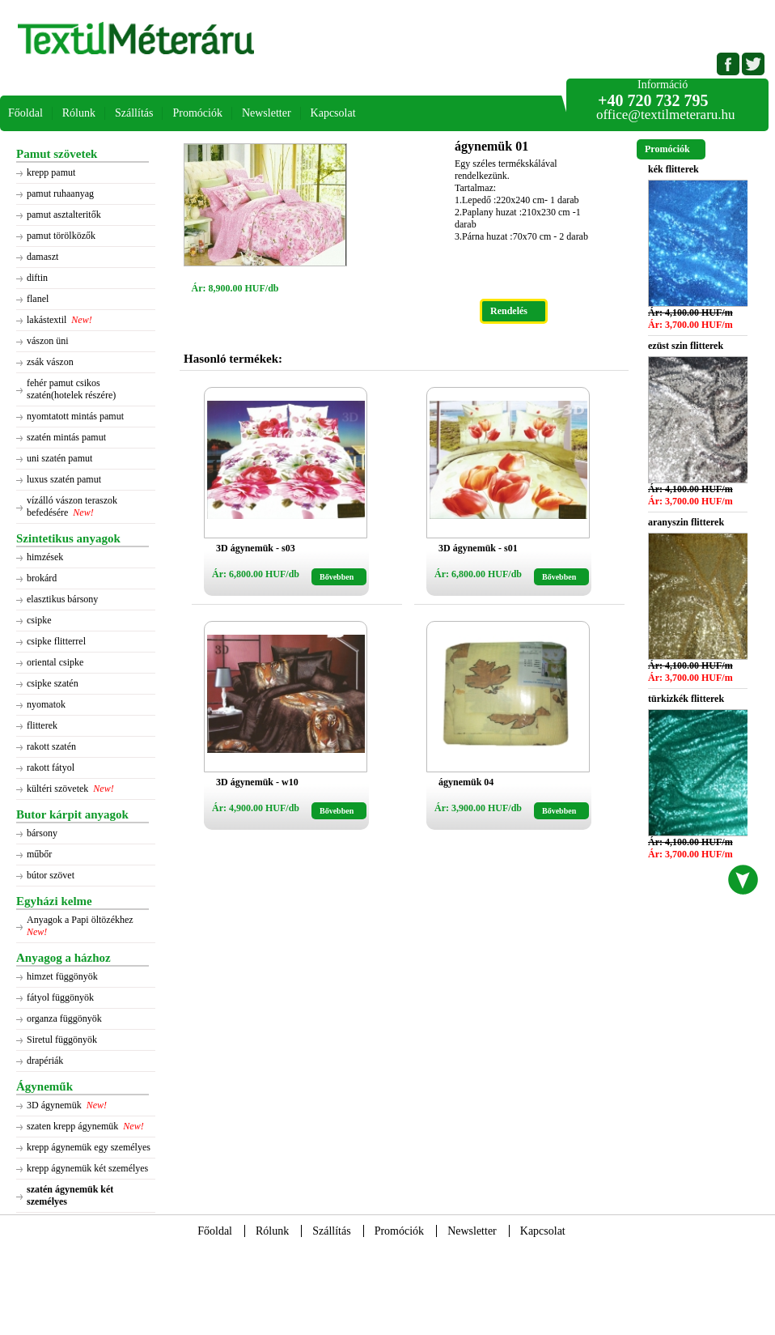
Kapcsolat (333, 113)
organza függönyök (64, 1018)
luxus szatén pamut (64, 479)
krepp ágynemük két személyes (87, 1168)
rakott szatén (51, 746)
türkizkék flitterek (686, 698)
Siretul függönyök (62, 1039)
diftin (37, 277)
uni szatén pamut (59, 458)
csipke (39, 620)
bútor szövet (50, 875)
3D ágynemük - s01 (478, 548)
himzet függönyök (62, 976)
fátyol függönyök (60, 997)
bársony (42, 833)
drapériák (45, 1060)
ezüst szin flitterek (685, 345)
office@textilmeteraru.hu (665, 114)
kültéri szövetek (57, 788)
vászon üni (48, 341)
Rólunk (78, 113)
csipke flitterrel (56, 641)
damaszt (42, 256)
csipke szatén (52, 683)
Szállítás (134, 113)
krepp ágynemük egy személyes (88, 1147)
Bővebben (337, 576)
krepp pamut (51, 172)
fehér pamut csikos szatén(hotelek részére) (71, 389)
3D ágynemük (54, 1105)
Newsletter (266, 113)
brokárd (42, 578)
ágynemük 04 (465, 782)
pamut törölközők (61, 235)
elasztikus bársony (62, 599)
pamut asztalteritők (64, 214)
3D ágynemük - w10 (257, 782)
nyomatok (46, 704)
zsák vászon (50, 362)
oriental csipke (55, 662)
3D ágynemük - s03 (255, 548)
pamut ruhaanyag (60, 193)
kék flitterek (673, 169)
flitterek (42, 725)
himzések (45, 557)
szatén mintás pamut (66, 437)
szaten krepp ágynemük (72, 1126)
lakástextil (46, 319)
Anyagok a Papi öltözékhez (81, 919)
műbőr (39, 854)
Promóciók (197, 113)
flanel (38, 298)
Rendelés (508, 311)
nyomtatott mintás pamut (75, 416)
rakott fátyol (50, 767)
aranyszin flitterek (686, 522)
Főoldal (25, 113)
